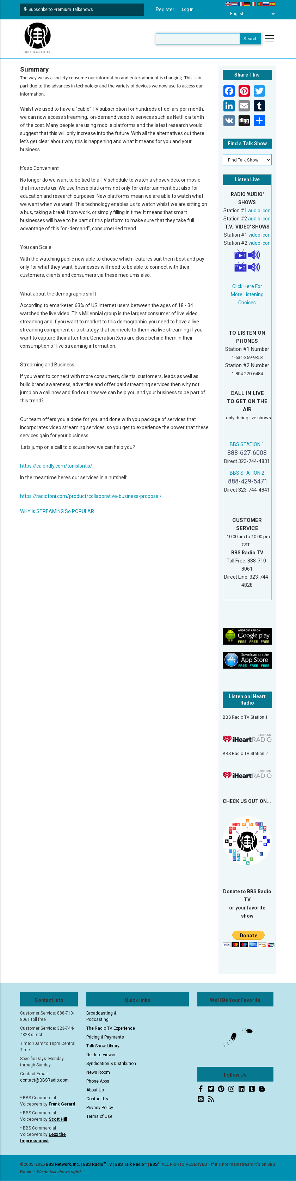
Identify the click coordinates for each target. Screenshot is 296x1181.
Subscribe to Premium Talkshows (58, 9)
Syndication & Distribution (111, 1063)
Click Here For (247, 286)
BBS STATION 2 (247, 473)
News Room (98, 1072)
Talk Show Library (102, 1045)
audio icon (259, 210)
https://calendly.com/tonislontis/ (56, 466)
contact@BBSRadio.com (44, 1080)
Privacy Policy (99, 1107)
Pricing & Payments (105, 1037)
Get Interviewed (101, 1054)
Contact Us (97, 1098)
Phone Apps (97, 1081)
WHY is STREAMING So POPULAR (57, 511)
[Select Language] (250, 13)
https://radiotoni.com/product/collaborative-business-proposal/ (91, 496)
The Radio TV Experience (110, 1028)
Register (165, 9)
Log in (187, 9)
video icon (259, 235)
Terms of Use (99, 1116)
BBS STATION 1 (247, 444)
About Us (95, 1090)
